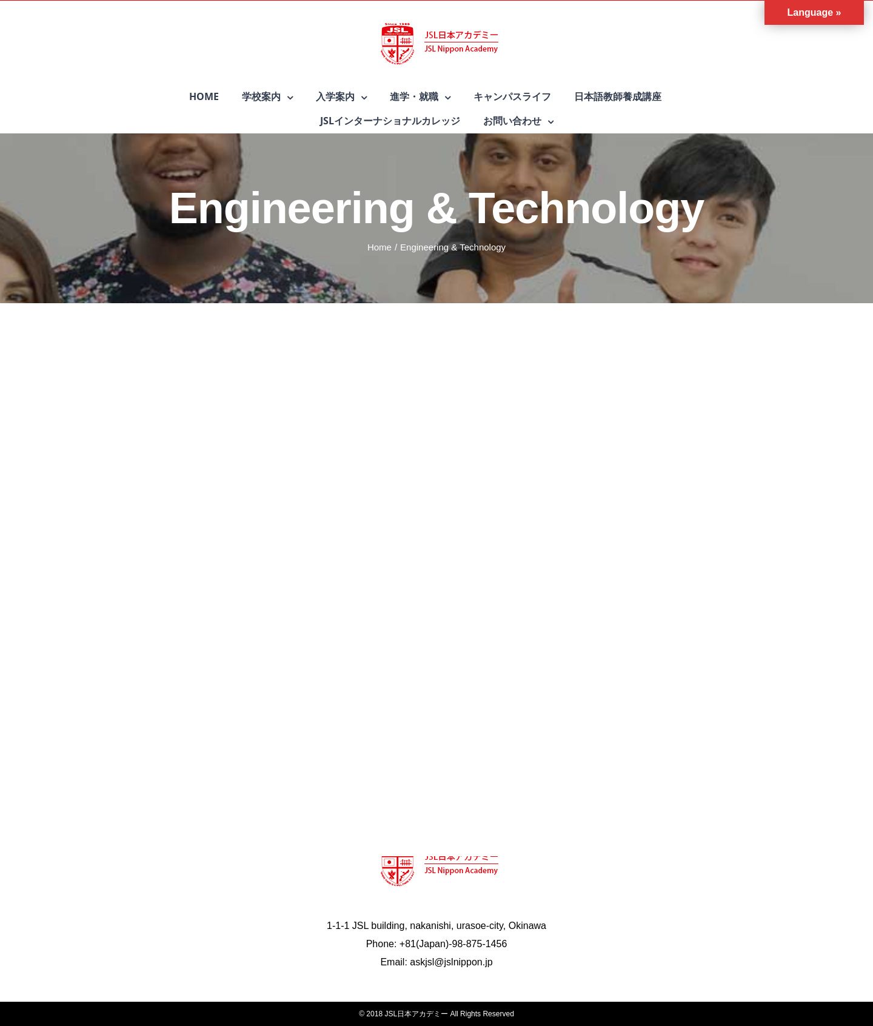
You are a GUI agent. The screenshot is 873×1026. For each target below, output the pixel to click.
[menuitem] (215, 96)
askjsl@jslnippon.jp (451, 962)
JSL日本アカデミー (416, 1014)
